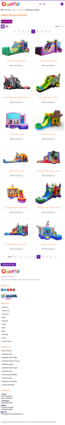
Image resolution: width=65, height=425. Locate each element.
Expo (3, 327)
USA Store (5, 314)
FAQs (3, 317)
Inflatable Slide (7, 354)
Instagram (14, 290)
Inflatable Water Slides (9, 357)
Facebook (2, 290)
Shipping (5, 321)
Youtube (11, 290)
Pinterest (8, 290)
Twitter (5, 290)
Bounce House (7, 350)
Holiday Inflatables (8, 385)
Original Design (7, 378)
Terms (4, 338)
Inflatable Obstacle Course (11, 361)
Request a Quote (6, 21)
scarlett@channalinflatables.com (12, 414)
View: (57, 26)
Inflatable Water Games (10, 367)
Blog (3, 331)
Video (4, 324)
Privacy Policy (6, 341)
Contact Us (5, 310)
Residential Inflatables (9, 381)
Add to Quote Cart (17, 65)
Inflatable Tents (7, 371)
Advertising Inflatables (9, 374)
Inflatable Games (7, 364)
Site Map (5, 334)
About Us (5, 307)
